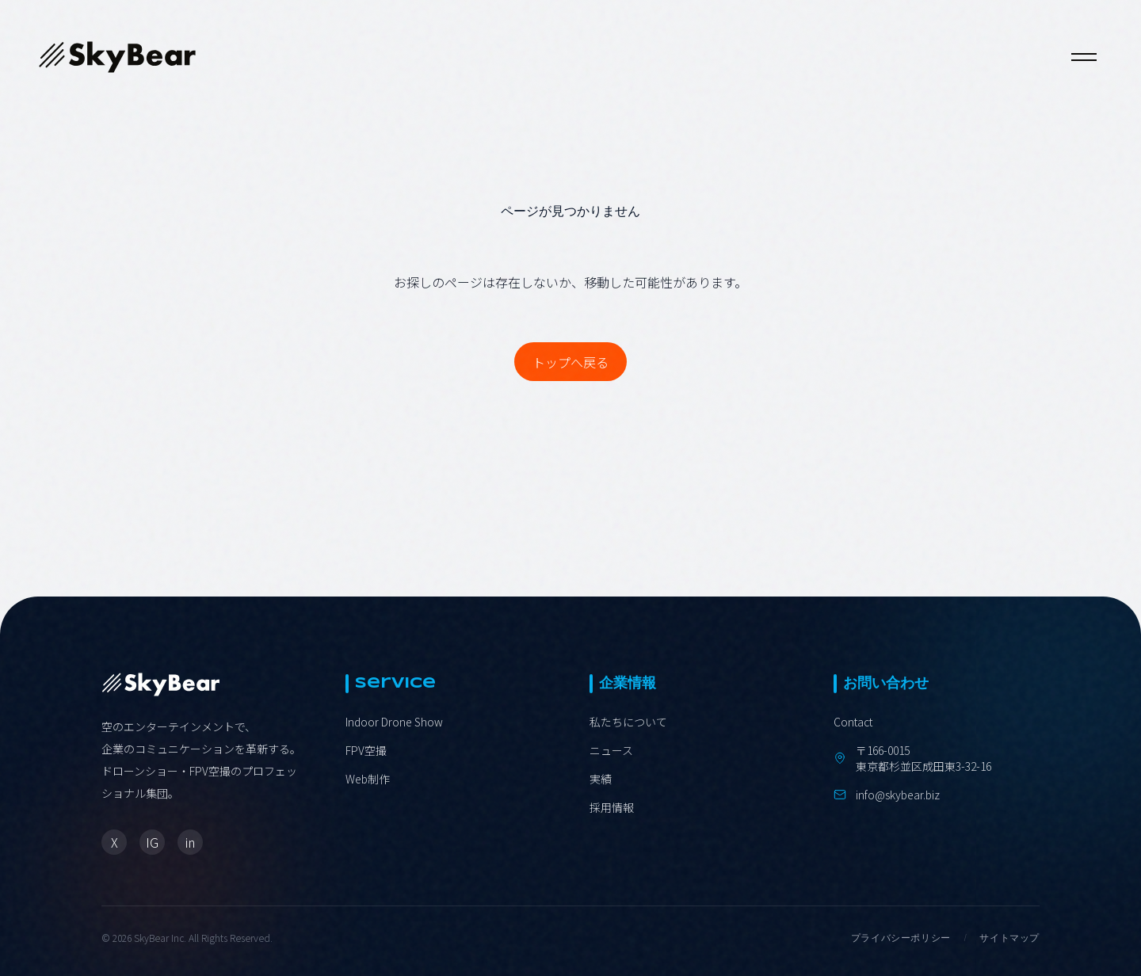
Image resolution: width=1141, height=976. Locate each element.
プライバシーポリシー (901, 938)
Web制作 (367, 779)
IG (152, 842)
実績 (601, 779)
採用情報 (612, 807)
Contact (853, 722)
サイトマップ (1009, 938)
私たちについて (628, 722)
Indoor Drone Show (394, 722)
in (190, 842)
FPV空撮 (366, 750)
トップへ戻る (570, 362)
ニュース (611, 750)
